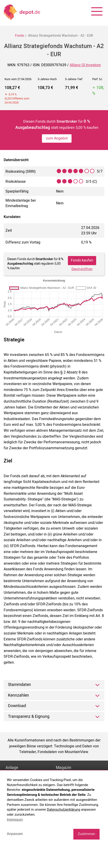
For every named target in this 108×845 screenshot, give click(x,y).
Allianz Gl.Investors (85, 65)
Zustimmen (86, 834)
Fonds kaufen (82, 260)
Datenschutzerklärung (63, 809)
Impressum (15, 819)
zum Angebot (57, 138)
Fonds (19, 35)
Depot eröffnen (82, 269)
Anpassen (15, 834)
